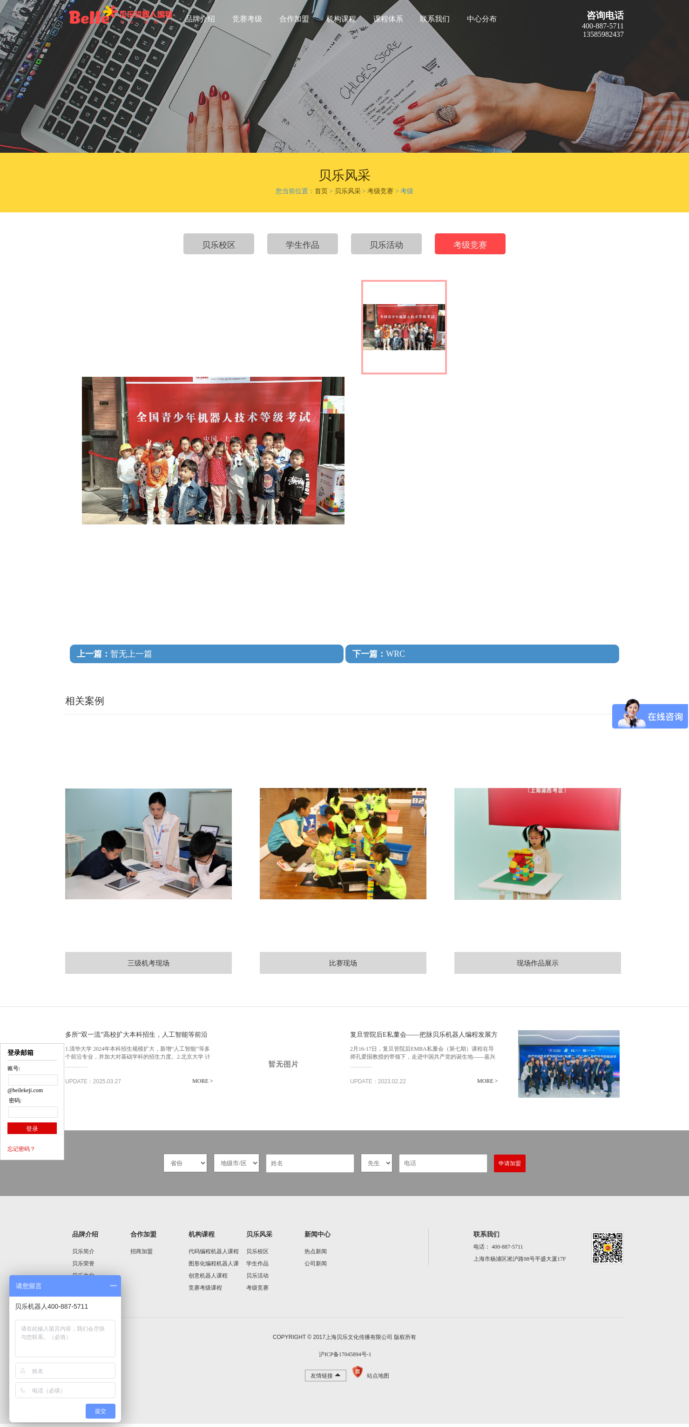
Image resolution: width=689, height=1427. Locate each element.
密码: (14, 1103)
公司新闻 (315, 1267)
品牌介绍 (200, 19)
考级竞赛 (380, 191)
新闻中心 (317, 1237)
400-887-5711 (507, 1250)
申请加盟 (510, 1166)
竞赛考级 (247, 19)
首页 (321, 191)
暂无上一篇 (114, 654)
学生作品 (302, 245)
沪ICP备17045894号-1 (344, 1357)
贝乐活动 (386, 245)
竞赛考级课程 (205, 1291)
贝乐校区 (219, 245)
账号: (13, 1071)
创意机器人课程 (208, 1279)
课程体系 (388, 19)
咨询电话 (605, 15)
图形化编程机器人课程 (214, 1268)
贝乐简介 (83, 1254)
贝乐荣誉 (83, 1267)
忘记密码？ (21, 1151)
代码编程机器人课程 (214, 1254)
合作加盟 (294, 19)
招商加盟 (141, 1254)
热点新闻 (315, 1254)
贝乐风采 (348, 191)
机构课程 (341, 19)
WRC (378, 654)
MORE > (161, 1084)
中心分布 (482, 19)
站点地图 (378, 1379)
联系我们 (435, 19)
